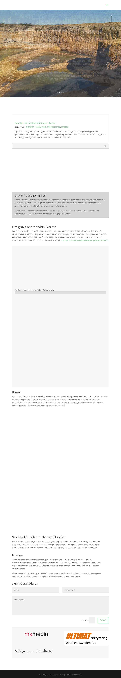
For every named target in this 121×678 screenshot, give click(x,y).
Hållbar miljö (40, 127)
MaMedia (78, 674)
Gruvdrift (30, 127)
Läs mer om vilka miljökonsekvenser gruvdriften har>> (84, 240)
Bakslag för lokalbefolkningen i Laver (35, 122)
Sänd (103, 620)
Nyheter (64, 127)
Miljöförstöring (53, 127)
